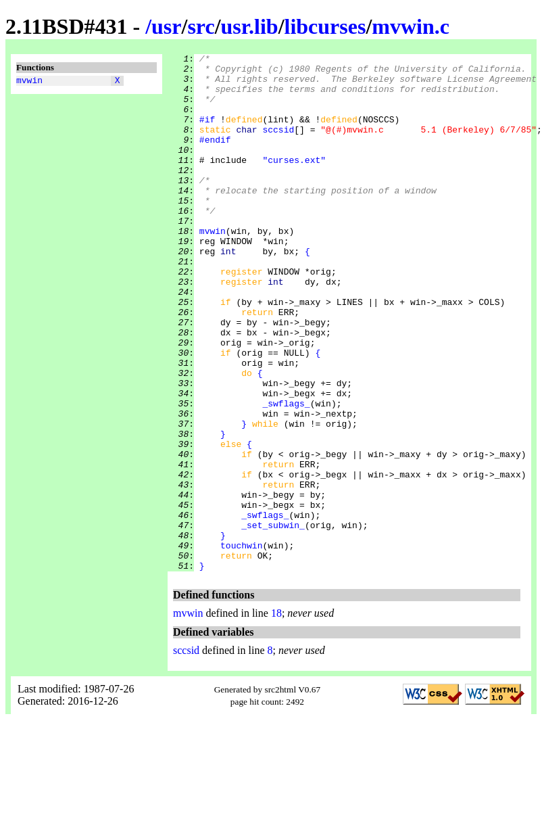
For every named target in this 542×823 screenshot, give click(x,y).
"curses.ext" (294, 182)
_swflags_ (286, 474)
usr (166, 26)
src (200, 26)
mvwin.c (410, 26)
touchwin (241, 644)
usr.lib (249, 26)
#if (207, 133)
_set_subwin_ (273, 620)
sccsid (278, 145)
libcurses (325, 26)
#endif (215, 157)
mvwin (29, 82)
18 (276, 716)
